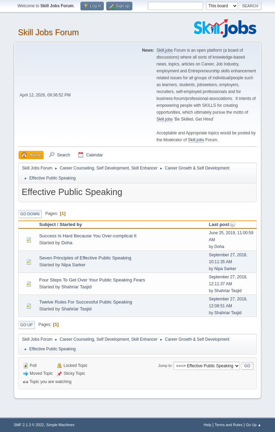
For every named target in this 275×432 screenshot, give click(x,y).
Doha (66, 242)
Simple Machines (60, 425)
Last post (222, 224)
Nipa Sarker (73, 264)
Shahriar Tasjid (76, 286)
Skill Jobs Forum (48, 32)
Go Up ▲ (253, 425)
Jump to (164, 365)
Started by (70, 224)
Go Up (26, 325)
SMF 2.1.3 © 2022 (29, 425)
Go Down (30, 214)
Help (207, 425)
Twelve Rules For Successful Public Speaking (85, 302)
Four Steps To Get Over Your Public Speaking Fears (92, 279)
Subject (47, 224)
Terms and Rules (229, 425)
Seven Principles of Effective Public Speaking (85, 257)
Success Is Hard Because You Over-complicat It (87, 235)
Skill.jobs (164, 50)
